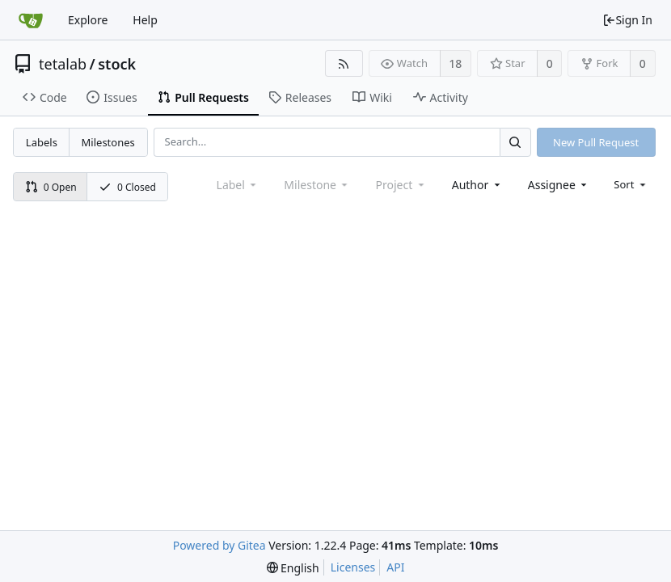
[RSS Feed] (344, 63)
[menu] (631, 184)
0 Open (51, 187)
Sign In (627, 19)
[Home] (30, 20)
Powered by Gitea (219, 545)
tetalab (63, 64)
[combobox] (477, 184)
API (395, 567)
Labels (41, 142)
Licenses (353, 567)
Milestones (108, 142)
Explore (88, 19)
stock (117, 64)
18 (455, 63)
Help (145, 19)
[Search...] (515, 142)
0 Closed (127, 187)
